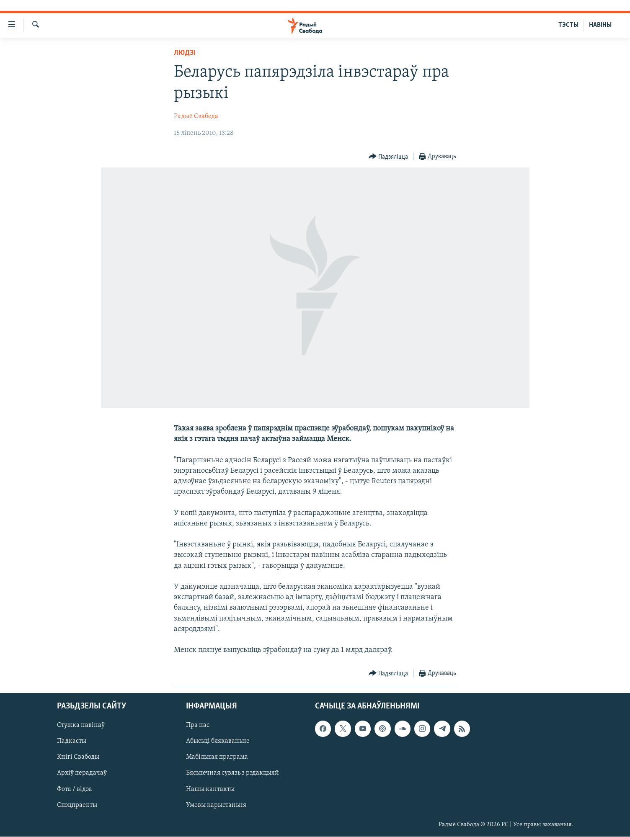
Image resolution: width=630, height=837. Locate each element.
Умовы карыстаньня (216, 805)
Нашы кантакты (210, 789)
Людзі (185, 53)
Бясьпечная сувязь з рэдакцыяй (232, 773)
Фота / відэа (74, 789)
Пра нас (197, 725)
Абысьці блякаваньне (218, 741)
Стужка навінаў (81, 725)
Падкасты (71, 741)
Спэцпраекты (77, 805)
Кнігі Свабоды (78, 757)
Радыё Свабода (196, 116)
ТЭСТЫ (568, 25)
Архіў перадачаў (82, 773)
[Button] (388, 156)
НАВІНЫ (600, 25)
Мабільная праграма (217, 757)
